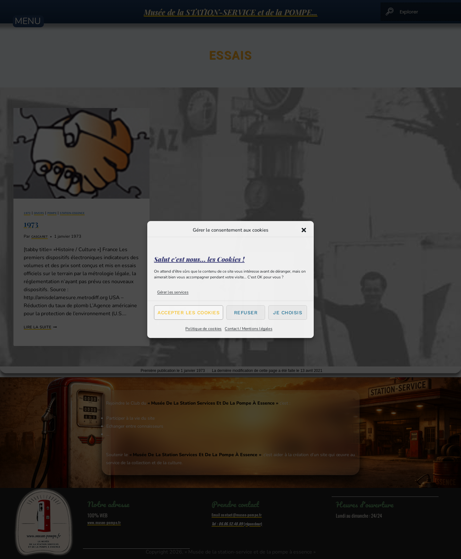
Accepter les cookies (189, 313)
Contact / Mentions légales (248, 328)
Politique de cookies (203, 328)
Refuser (246, 313)
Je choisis (287, 313)
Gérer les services (173, 292)
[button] (304, 230)
